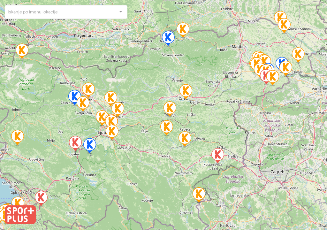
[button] (102, 118)
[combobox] (66, 12)
